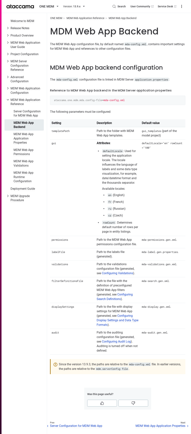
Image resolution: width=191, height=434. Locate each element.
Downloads (175, 6)
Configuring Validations (117, 273)
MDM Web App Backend (24, 125)
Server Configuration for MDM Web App (27, 113)
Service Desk (153, 6)
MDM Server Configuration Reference (20, 65)
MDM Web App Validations (23, 163)
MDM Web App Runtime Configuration (23, 177)
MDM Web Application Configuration (25, 90)
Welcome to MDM (22, 21)
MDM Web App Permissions (23, 152)
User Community (128, 6)
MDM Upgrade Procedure (20, 198)
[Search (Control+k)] (105, 6)
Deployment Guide (23, 188)
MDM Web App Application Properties (23, 138)
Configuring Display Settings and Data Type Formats (117, 320)
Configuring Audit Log (116, 341)
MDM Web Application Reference (25, 102)
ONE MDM (56, 18)
